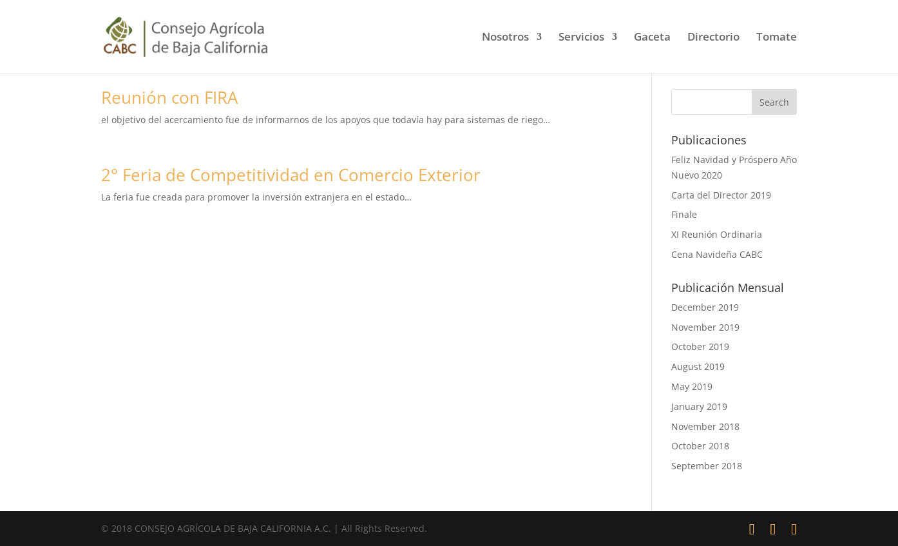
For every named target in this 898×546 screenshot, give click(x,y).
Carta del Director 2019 (721, 195)
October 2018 (700, 446)
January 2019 (699, 406)
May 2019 (691, 386)
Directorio (713, 38)
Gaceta (652, 38)
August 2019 (698, 366)
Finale (684, 214)
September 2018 (706, 466)
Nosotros (505, 38)
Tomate (776, 38)
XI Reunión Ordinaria (716, 234)
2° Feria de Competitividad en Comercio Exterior (291, 174)
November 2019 (705, 327)
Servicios (581, 38)
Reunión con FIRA (169, 97)
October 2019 (700, 346)
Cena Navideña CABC (717, 254)
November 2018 (705, 426)
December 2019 (705, 307)
